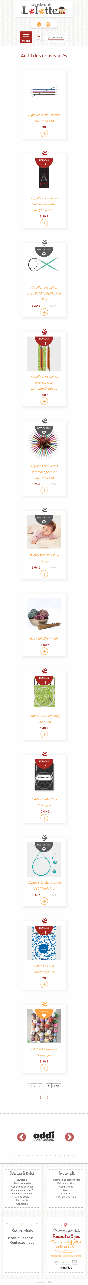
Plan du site (22, 1200)
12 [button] (64, 1155)
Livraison (22, 1179)
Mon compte (66, 1173)
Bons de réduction (66, 1197)
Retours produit (66, 1183)
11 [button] (59, 1155)
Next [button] (68, 1136)
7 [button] (41, 1155)
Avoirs (65, 1190)
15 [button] (41, 1159)
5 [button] (32, 1155)
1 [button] (14, 1155)
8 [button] (46, 1155)
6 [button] (37, 1155)
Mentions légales (22, 1183)
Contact (48, 24)
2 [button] (19, 1155)
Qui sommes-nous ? (22, 1190)
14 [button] (73, 1155)
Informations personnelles (66, 1179)
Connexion (57, 37)
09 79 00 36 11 (39, 24)
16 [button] (46, 1159)
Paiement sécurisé (22, 1193)
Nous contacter (22, 1197)
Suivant (56, 1085)
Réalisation (44, 1282)
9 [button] (50, 1155)
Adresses (66, 1193)
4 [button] (28, 1155)
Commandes (66, 1186)
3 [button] (23, 1155)
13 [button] (68, 1155)
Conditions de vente (22, 1186)
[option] (44, 1137)
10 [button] (55, 1155)
